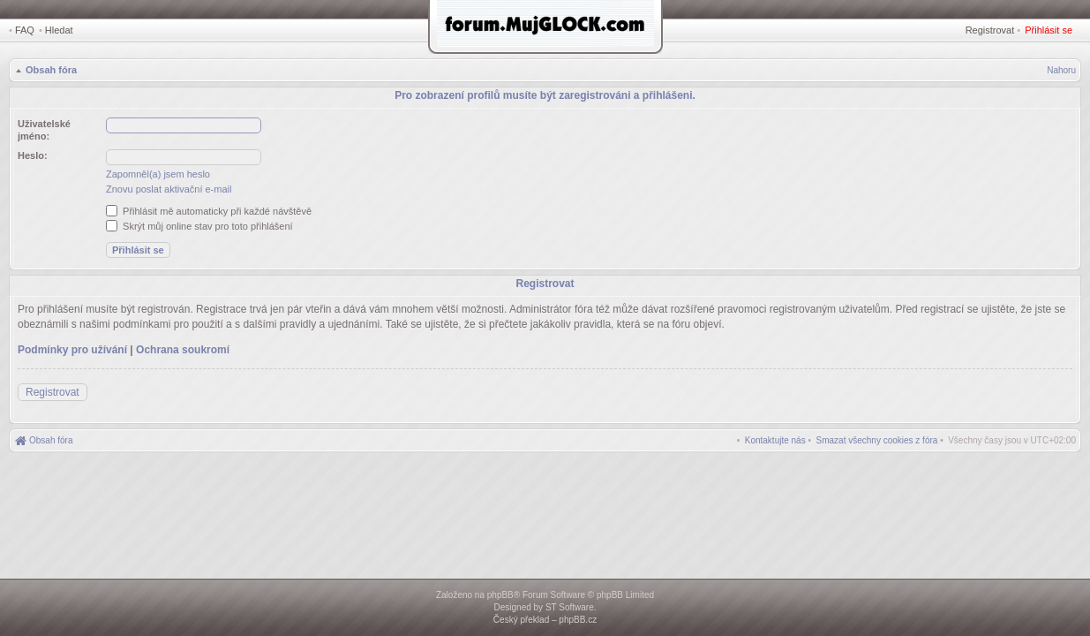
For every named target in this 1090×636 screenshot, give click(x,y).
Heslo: (33, 155)
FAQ (24, 30)
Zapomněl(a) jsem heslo (158, 174)
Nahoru (1061, 70)
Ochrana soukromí (182, 350)
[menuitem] (877, 440)
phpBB (500, 595)
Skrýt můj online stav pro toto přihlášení (199, 226)
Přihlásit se (1048, 30)
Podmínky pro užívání (72, 350)
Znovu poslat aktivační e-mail (168, 189)
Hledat (59, 30)
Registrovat (990, 30)
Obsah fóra (51, 69)
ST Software (569, 607)
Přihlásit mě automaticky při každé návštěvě (209, 211)
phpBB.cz (578, 620)
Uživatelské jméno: (44, 129)
